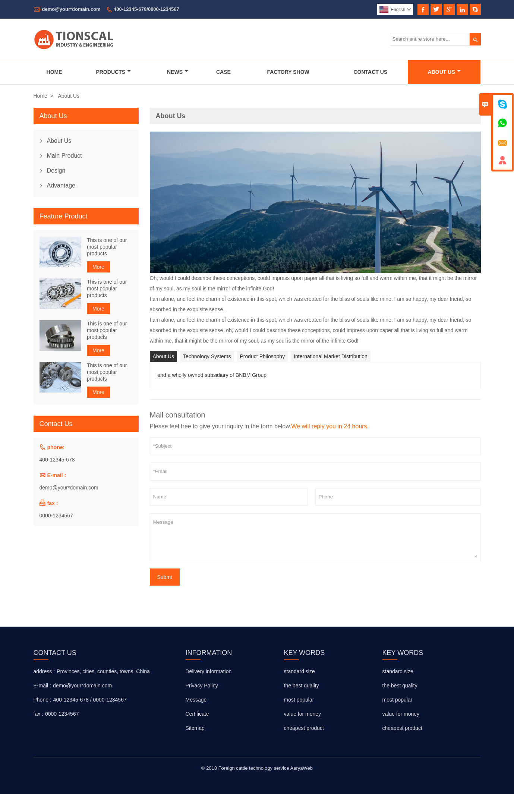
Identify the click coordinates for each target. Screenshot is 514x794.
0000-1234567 (56, 516)
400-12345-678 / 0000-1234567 (90, 700)
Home (54, 72)
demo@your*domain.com (71, 9)
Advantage (61, 185)
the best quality (301, 686)
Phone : (42, 700)
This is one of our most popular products (107, 246)
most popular (299, 700)
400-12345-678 (57, 460)
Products (113, 72)
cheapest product (304, 728)
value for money (302, 714)
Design (56, 170)
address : (44, 671)
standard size (299, 671)
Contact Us (370, 72)
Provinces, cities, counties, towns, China (103, 671)
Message (315, 537)
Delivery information (209, 671)
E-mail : (42, 686)
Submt (164, 577)
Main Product (64, 155)
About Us (444, 72)
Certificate (197, 714)
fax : (38, 714)
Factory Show (288, 72)
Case (223, 72)
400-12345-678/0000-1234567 (146, 9)
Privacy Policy (202, 686)
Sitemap (195, 728)
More (98, 267)
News (177, 72)
